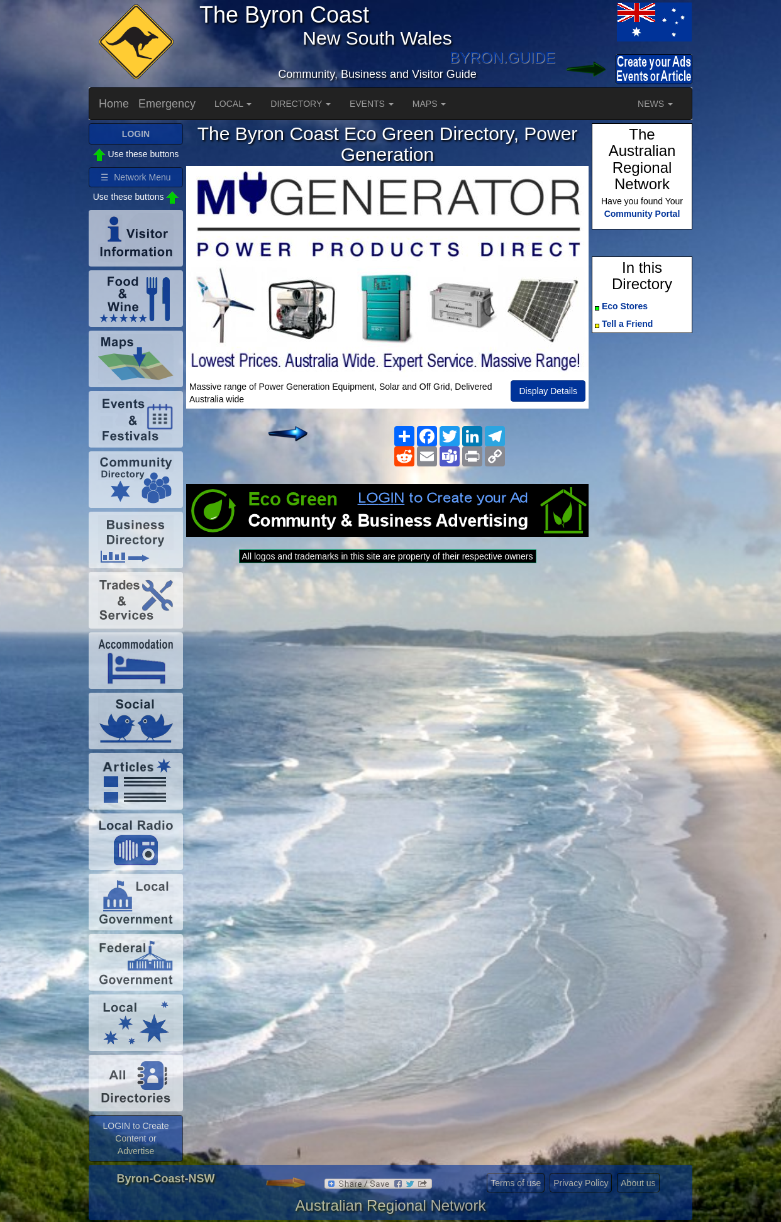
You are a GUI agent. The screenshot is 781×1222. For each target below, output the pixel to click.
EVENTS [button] (372, 104)
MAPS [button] (429, 104)
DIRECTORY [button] (300, 104)
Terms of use (515, 1183)
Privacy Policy (580, 1183)
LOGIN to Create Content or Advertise (135, 1138)
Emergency (167, 103)
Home (114, 103)
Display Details (548, 391)
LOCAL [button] (233, 104)
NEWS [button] (655, 104)
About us (638, 1183)
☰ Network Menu (135, 177)
